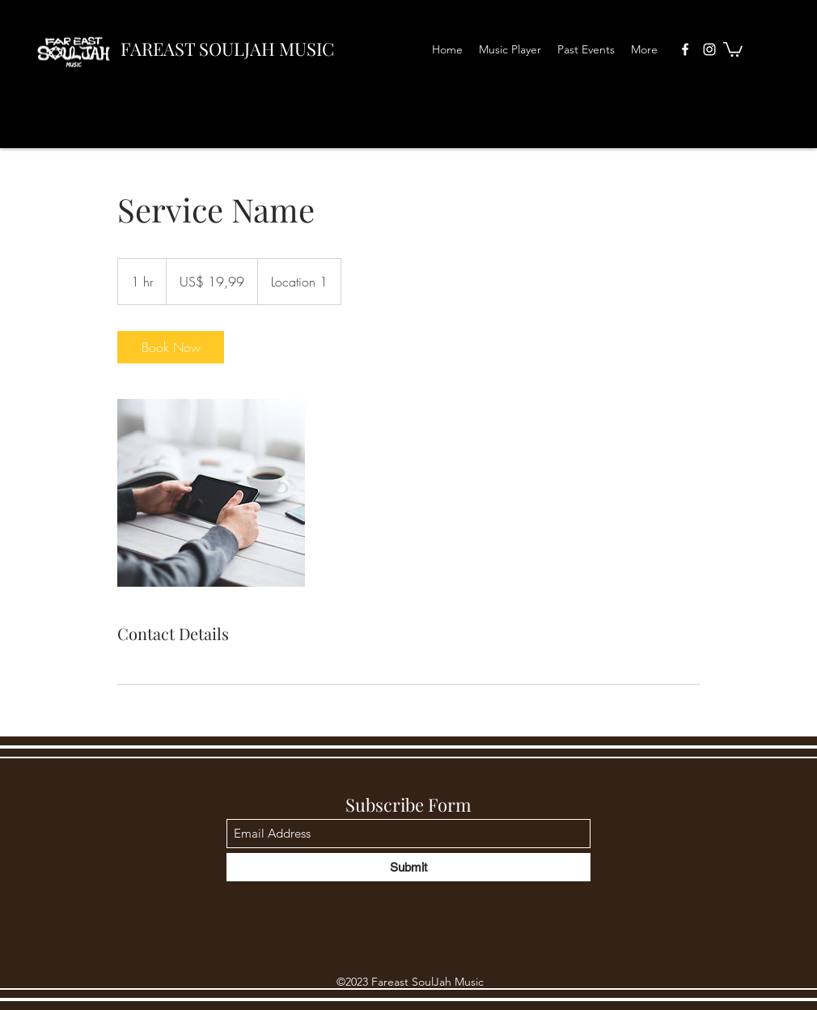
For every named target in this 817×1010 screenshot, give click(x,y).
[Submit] (408, 867)
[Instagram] (709, 49)
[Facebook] (685, 49)
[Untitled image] (211, 493)
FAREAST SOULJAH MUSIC (227, 48)
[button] (733, 48)
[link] (170, 347)
